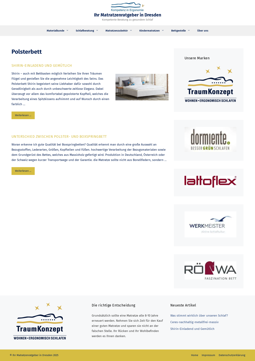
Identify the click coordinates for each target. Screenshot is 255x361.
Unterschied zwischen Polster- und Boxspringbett (59, 136)
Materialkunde (59, 30)
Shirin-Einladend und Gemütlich (42, 65)
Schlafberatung (89, 30)
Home (194, 355)
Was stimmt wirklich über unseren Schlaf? (199, 315)
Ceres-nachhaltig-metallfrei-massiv (194, 322)
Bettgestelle (182, 30)
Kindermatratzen (153, 30)
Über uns (202, 30)
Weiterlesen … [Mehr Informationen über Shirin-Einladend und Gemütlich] (23, 115)
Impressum (208, 355)
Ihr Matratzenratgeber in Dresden (127, 15)
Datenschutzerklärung (232, 355)
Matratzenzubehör (121, 30)
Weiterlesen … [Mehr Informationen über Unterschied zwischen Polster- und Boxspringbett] (23, 170)
